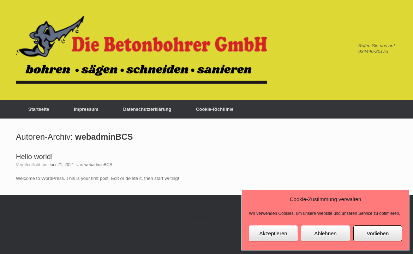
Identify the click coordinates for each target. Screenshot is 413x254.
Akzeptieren (273, 233)
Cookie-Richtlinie (214, 109)
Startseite (38, 109)
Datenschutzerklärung (147, 109)
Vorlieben (378, 233)
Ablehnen (325, 233)
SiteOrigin (216, 217)
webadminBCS (104, 136)
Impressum (86, 109)
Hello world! (34, 157)
